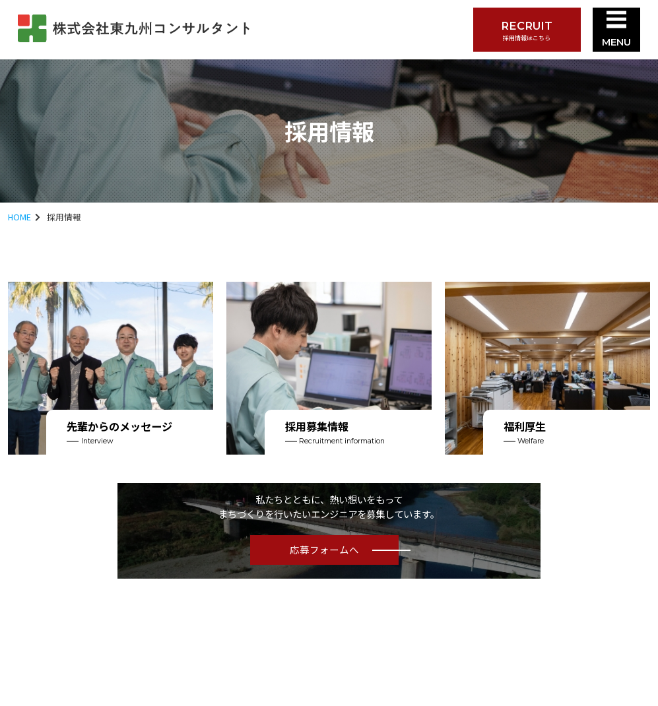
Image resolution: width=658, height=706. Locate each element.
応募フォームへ (324, 549)
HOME (19, 216)
